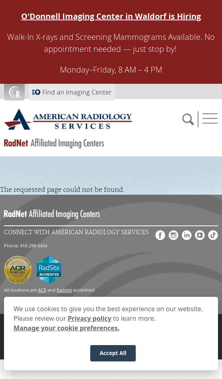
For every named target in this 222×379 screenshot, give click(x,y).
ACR (42, 290)
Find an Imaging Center (77, 92)
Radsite (64, 290)
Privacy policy (89, 320)
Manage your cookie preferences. (66, 329)
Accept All (112, 354)
